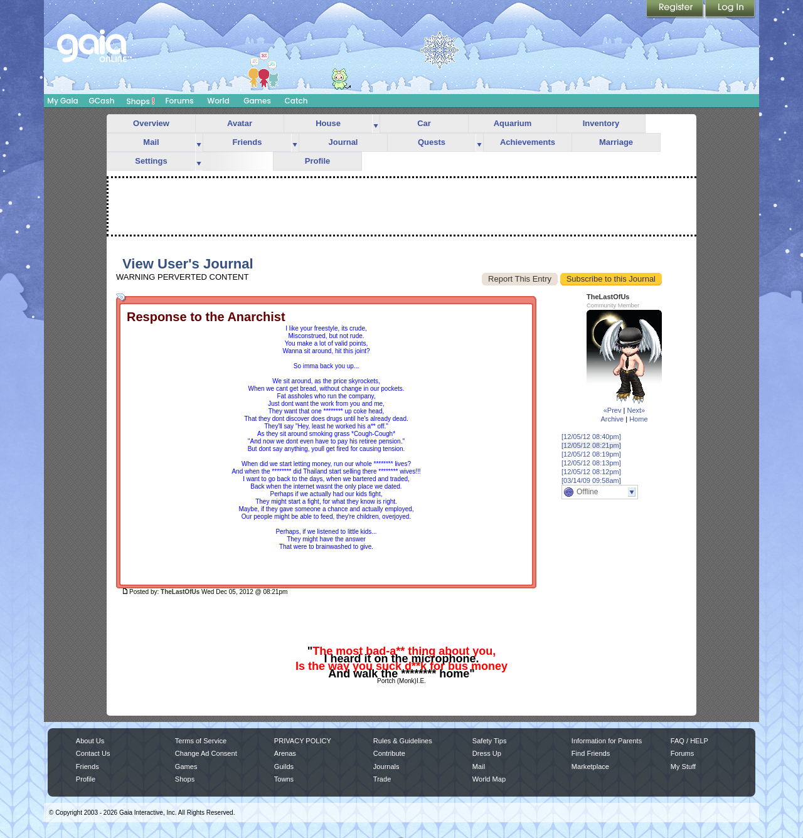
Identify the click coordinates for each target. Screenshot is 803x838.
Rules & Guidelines (402, 741)
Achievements (527, 142)
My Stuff (683, 766)
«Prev (613, 410)
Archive (612, 419)
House (328, 123)
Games (257, 100)
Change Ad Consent (206, 753)
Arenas (285, 753)
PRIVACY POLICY (302, 741)
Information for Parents (607, 741)
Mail (151, 142)
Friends (247, 142)
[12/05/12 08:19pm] (591, 454)
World (218, 100)
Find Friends (591, 753)
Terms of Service (200, 741)
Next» (636, 410)
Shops (141, 101)
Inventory (601, 123)
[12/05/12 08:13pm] (591, 463)
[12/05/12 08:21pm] (591, 445)
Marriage (616, 142)
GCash (102, 100)
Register (675, 9)
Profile (317, 161)
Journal (343, 142)
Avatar (239, 123)
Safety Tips (489, 741)
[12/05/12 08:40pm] (591, 436)
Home (638, 419)
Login (730, 9)
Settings (151, 161)
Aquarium (513, 123)
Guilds (284, 766)
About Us (90, 741)
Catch (296, 100)
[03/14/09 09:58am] (591, 480)
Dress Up (486, 753)
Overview (151, 123)
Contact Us (93, 753)
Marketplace (590, 766)
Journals (386, 766)
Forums (179, 100)
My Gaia (62, 100)
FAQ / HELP (689, 741)
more (376, 124)
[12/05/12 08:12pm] (591, 471)
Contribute (389, 753)
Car (424, 123)
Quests (431, 142)
